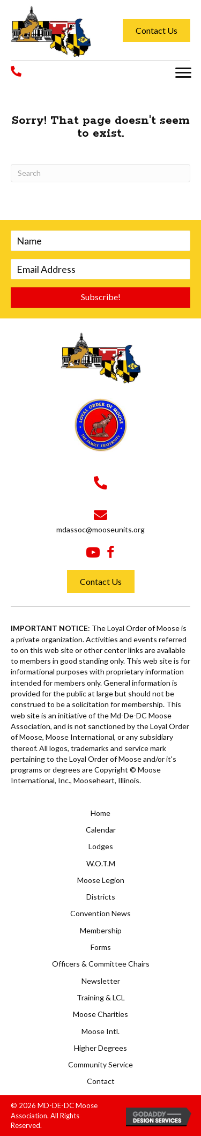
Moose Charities (100, 1014)
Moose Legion (100, 880)
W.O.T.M (100, 863)
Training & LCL (101, 997)
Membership (101, 930)
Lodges (100, 846)
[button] (183, 73)
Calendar (101, 829)
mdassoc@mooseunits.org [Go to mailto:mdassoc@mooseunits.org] (100, 529)
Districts (100, 896)
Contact (101, 1081)
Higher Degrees (100, 1047)
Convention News (100, 913)
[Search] (100, 173)
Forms (101, 947)
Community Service (100, 1064)
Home (100, 813)
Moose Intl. (100, 1031)
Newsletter (100, 980)
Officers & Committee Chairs (101, 963)
